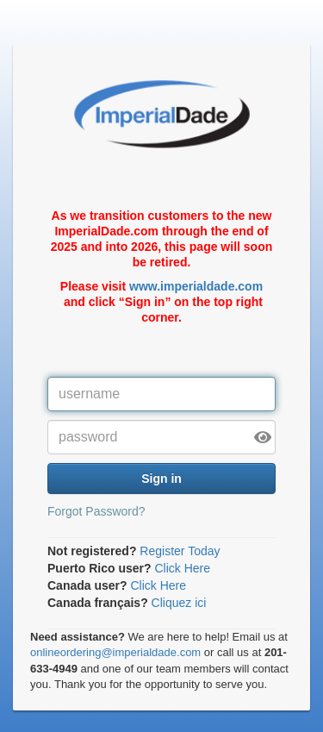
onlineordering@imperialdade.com (115, 652)
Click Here (182, 568)
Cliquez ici (179, 603)
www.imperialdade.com (196, 286)
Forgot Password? (96, 511)
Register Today (180, 551)
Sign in (161, 478)
